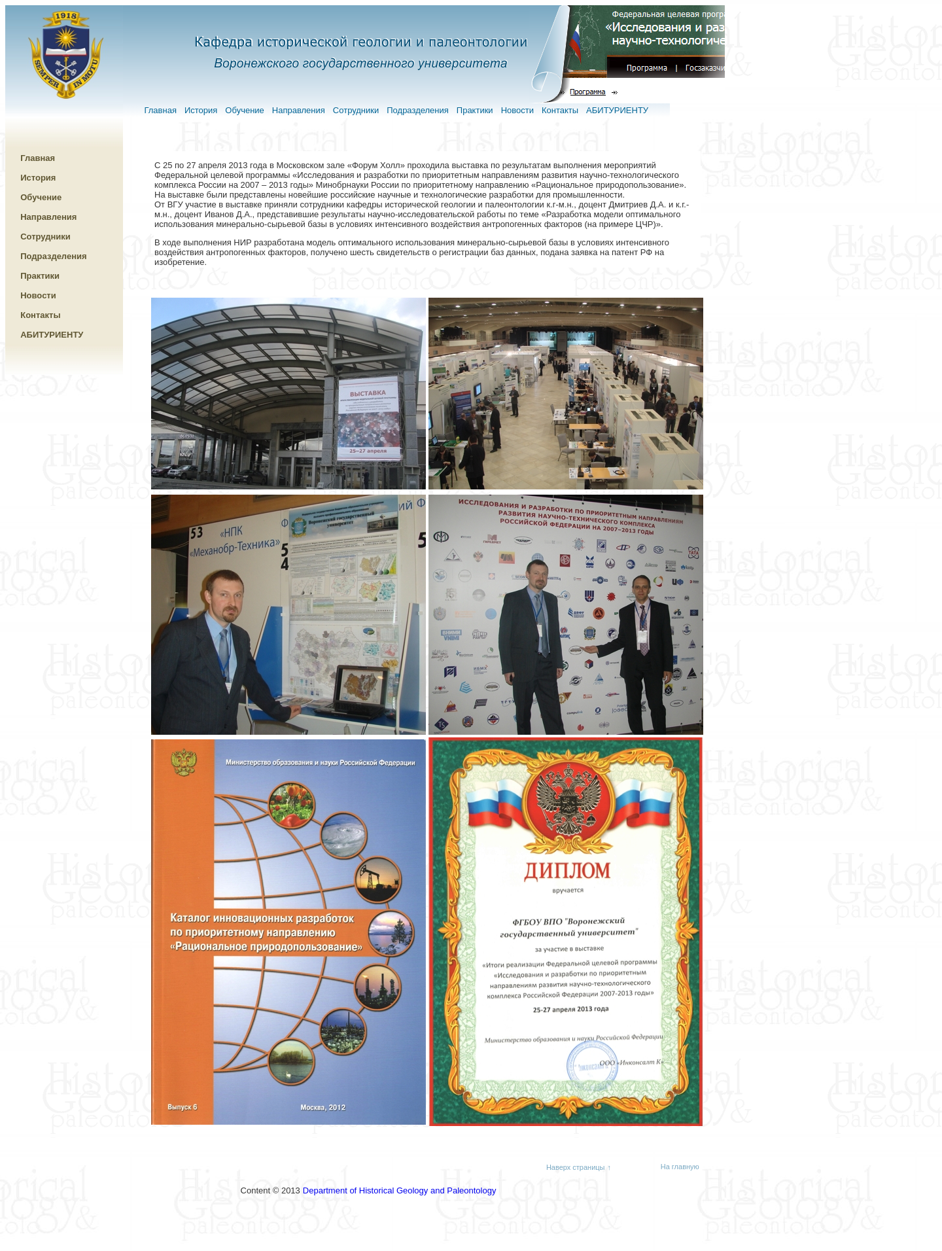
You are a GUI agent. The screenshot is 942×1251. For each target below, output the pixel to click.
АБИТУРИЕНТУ (617, 110)
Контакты (560, 110)
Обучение (244, 110)
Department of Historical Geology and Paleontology (400, 1190)
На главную (680, 1167)
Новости (517, 110)
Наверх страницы (575, 1167)
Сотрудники (356, 110)
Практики (475, 110)
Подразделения (418, 110)
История (200, 110)
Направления (298, 110)
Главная (160, 110)
